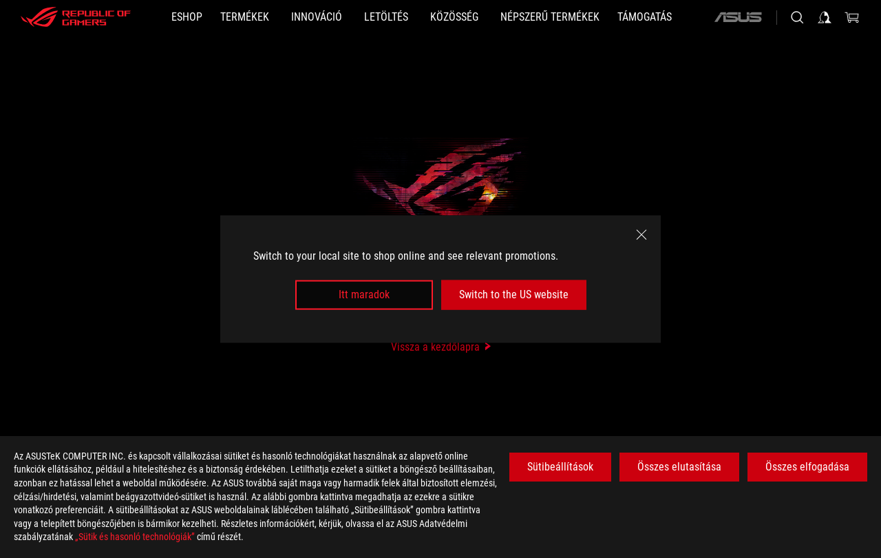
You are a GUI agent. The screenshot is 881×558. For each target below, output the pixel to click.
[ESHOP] (186, 17)
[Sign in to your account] (824, 17)
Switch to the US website (514, 294)
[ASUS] (737, 17)
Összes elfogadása (807, 466)
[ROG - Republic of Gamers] (76, 17)
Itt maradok (364, 294)
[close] (641, 235)
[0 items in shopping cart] (852, 17)
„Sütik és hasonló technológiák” (135, 536)
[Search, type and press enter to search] (797, 17)
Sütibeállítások (560, 466)
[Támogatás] (644, 17)
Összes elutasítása (679, 466)
